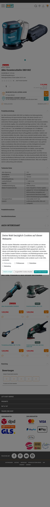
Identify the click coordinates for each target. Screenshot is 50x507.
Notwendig (7, 263)
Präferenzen (20, 263)
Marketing (7, 266)
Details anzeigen (7, 272)
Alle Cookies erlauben (41, 272)
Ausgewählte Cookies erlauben (23, 272)
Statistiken (32, 263)
